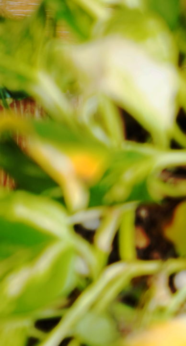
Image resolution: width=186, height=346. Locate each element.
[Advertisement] (93, 93)
